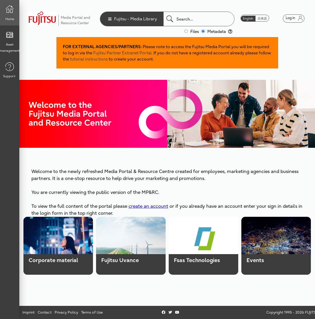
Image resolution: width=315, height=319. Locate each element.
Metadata (219, 31)
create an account (148, 206)
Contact (45, 312)
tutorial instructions (89, 59)
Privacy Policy (66, 312)
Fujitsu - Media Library (135, 18)
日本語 (262, 18)
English (248, 18)
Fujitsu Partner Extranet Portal (122, 52)
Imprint (28, 312)
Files (194, 31)
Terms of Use (92, 312)
